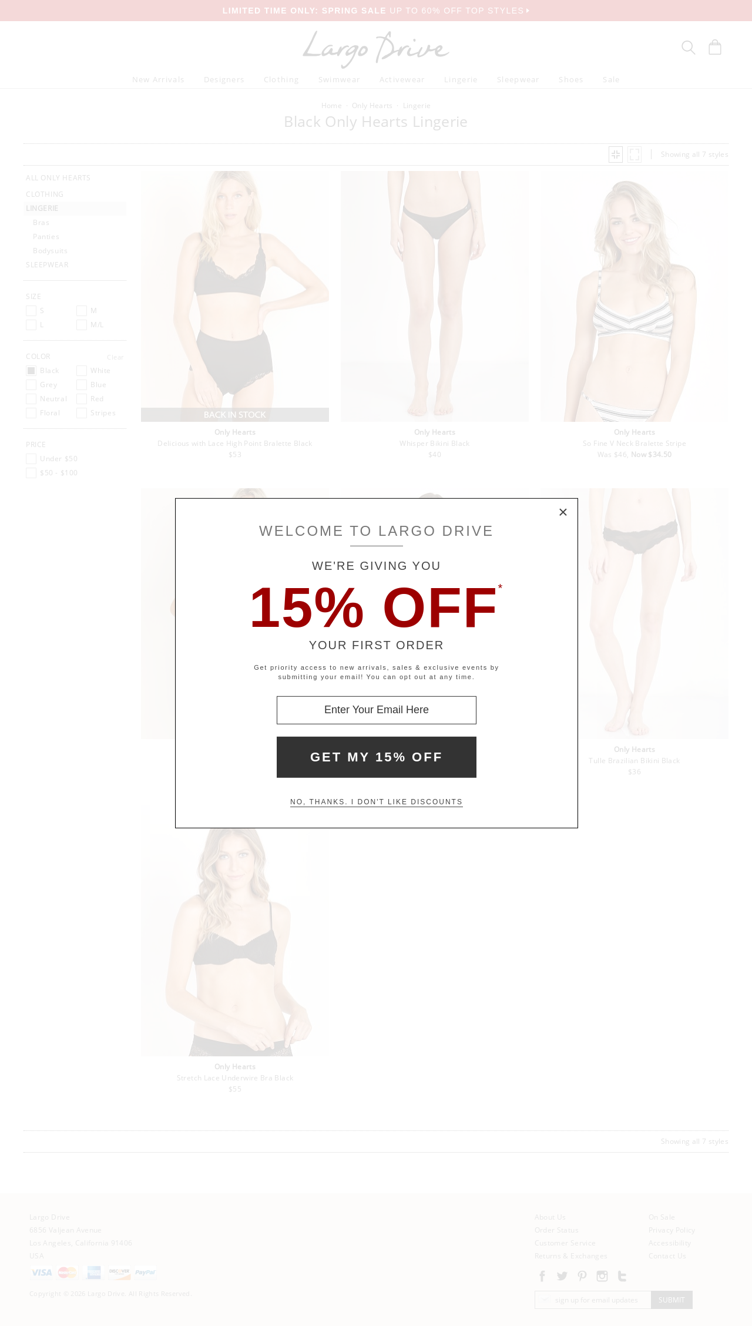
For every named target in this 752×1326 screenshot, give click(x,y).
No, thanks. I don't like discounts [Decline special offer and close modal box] (376, 802)
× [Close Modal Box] (563, 512)
